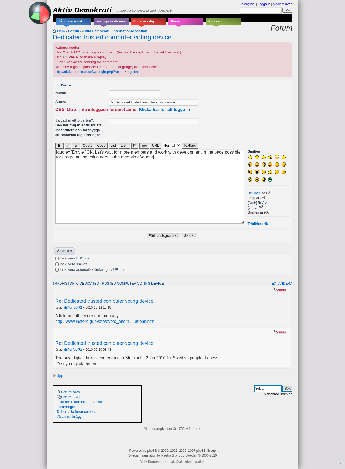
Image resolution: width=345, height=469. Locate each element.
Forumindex (70, 392)
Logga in (264, 4)
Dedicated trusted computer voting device (112, 37)
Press (175, 21)
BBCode (254, 193)
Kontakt (214, 21)
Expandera (282, 283)
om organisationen (110, 21)
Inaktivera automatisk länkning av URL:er (90, 270)
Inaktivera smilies (71, 264)
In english (247, 4)
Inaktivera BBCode (72, 258)
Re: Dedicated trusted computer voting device (104, 301)
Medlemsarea (282, 4)
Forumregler (66, 407)
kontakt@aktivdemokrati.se (185, 462)
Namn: (60, 93)
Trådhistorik (257, 224)
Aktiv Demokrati (82, 10)
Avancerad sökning (277, 394)
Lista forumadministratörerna (79, 402)
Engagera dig (143, 21)
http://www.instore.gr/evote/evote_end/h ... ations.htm (104, 321)
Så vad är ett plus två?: (74, 120)
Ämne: (60, 101)
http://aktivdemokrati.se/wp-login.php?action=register (96, 72)
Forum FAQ (70, 397)
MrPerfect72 (72, 307)
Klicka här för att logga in (164, 109)
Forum (73, 31)
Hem (61, 31)
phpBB (152, 451)
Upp (60, 376)
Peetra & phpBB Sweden (179, 455)
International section (129, 31)
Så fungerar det (70, 21)
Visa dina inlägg (69, 416)
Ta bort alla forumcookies (76, 412)
